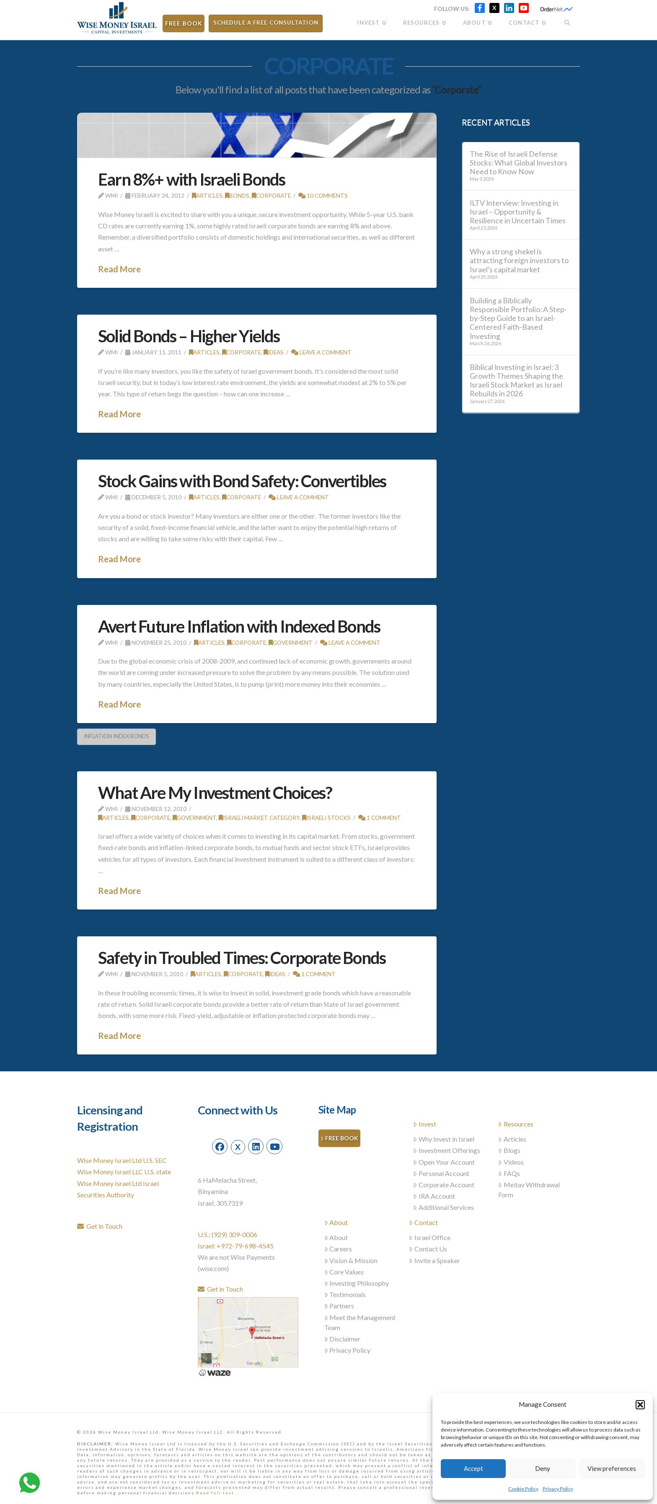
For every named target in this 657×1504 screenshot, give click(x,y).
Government (291, 642)
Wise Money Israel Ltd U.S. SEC (122, 1160)
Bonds (237, 195)
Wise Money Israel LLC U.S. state (124, 1172)
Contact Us (428, 1249)
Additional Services (443, 1207)
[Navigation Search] (567, 20)
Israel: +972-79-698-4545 (236, 1246)
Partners (339, 1306)
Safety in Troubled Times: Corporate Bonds (241, 958)
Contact (423, 1222)
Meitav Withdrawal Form (529, 1190)
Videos (511, 1162)
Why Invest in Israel (443, 1139)
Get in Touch (99, 1226)
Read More (119, 269)
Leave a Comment (321, 352)
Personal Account (441, 1173)
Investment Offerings (446, 1150)
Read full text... (217, 1492)
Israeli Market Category (259, 817)
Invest (424, 1124)
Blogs (509, 1150)
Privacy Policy (558, 1489)
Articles (207, 195)
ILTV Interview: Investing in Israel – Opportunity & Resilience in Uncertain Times (518, 212)
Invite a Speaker (434, 1260)
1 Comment (379, 817)
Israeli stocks (326, 817)
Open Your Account (444, 1162)
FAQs (509, 1173)
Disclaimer (342, 1339)
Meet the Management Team (360, 1322)
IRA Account (434, 1196)
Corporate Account (443, 1185)
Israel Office (429, 1237)
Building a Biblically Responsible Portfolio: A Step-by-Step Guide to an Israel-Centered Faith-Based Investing (518, 318)
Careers (338, 1249)
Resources (515, 1124)
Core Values (344, 1272)
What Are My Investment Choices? (215, 793)
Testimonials (345, 1294)
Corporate (271, 195)
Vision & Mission (351, 1260)
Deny (542, 1468)
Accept (473, 1468)
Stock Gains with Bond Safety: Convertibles (242, 481)
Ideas (274, 352)
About (336, 1222)
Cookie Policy (523, 1489)
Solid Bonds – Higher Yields (188, 336)
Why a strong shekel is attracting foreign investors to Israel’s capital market (519, 260)
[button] (640, 1405)
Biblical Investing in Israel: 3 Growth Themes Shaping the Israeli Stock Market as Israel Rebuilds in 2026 (516, 380)
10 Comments (323, 195)
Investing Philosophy (356, 1283)
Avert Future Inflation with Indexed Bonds (239, 626)
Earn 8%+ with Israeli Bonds (191, 179)
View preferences (611, 1468)
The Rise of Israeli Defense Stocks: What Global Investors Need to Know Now (518, 163)
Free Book (339, 1138)
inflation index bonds (116, 736)
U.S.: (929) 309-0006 (227, 1234)
